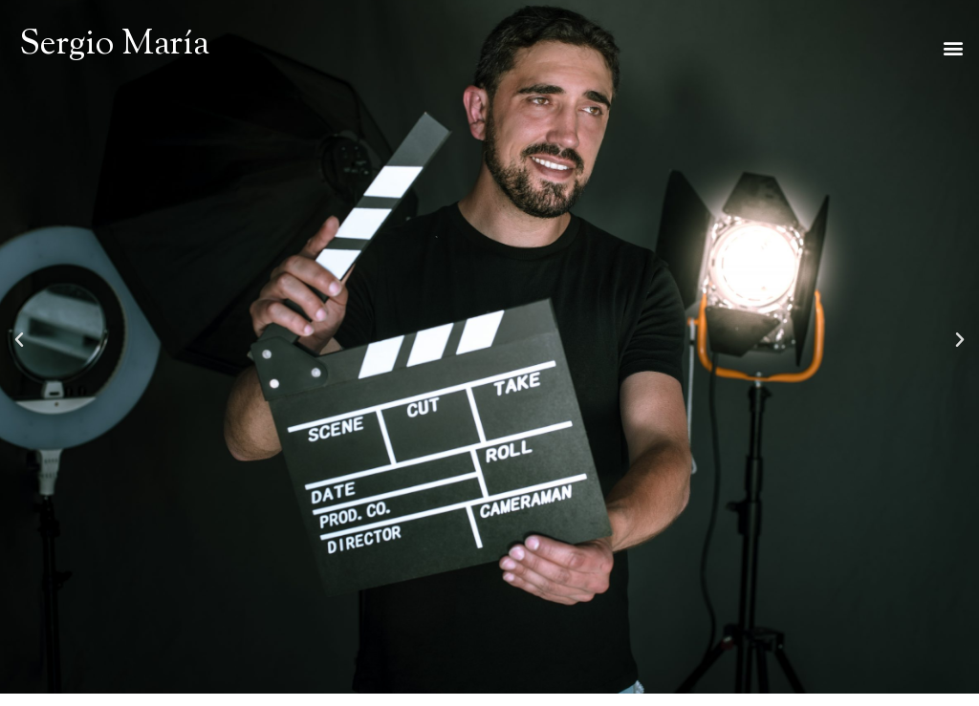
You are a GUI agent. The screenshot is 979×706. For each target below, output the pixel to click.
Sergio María (114, 45)
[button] (953, 48)
